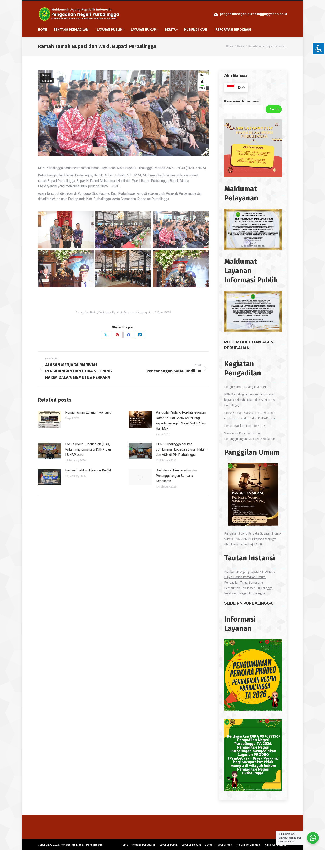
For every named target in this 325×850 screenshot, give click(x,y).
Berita (45, 74)
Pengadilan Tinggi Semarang (243, 581)
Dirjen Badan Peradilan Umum (245, 576)
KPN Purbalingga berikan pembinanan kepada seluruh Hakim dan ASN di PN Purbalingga (181, 448)
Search (274, 108)
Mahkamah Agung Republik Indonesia (249, 570)
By (131, 311)
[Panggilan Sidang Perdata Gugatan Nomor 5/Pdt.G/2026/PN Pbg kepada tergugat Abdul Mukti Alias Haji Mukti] (253, 494)
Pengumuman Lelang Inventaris (88, 411)
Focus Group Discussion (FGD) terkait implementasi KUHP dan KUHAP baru (88, 448)
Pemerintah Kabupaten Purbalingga (248, 587)
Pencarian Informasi (241, 100)
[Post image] (49, 418)
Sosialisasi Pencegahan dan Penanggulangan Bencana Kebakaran (176, 474)
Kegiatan (47, 79)
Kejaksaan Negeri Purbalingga (244, 592)
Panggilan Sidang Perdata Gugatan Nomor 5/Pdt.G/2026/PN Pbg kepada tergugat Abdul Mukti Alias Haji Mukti (181, 419)
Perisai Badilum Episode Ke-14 (88, 469)
